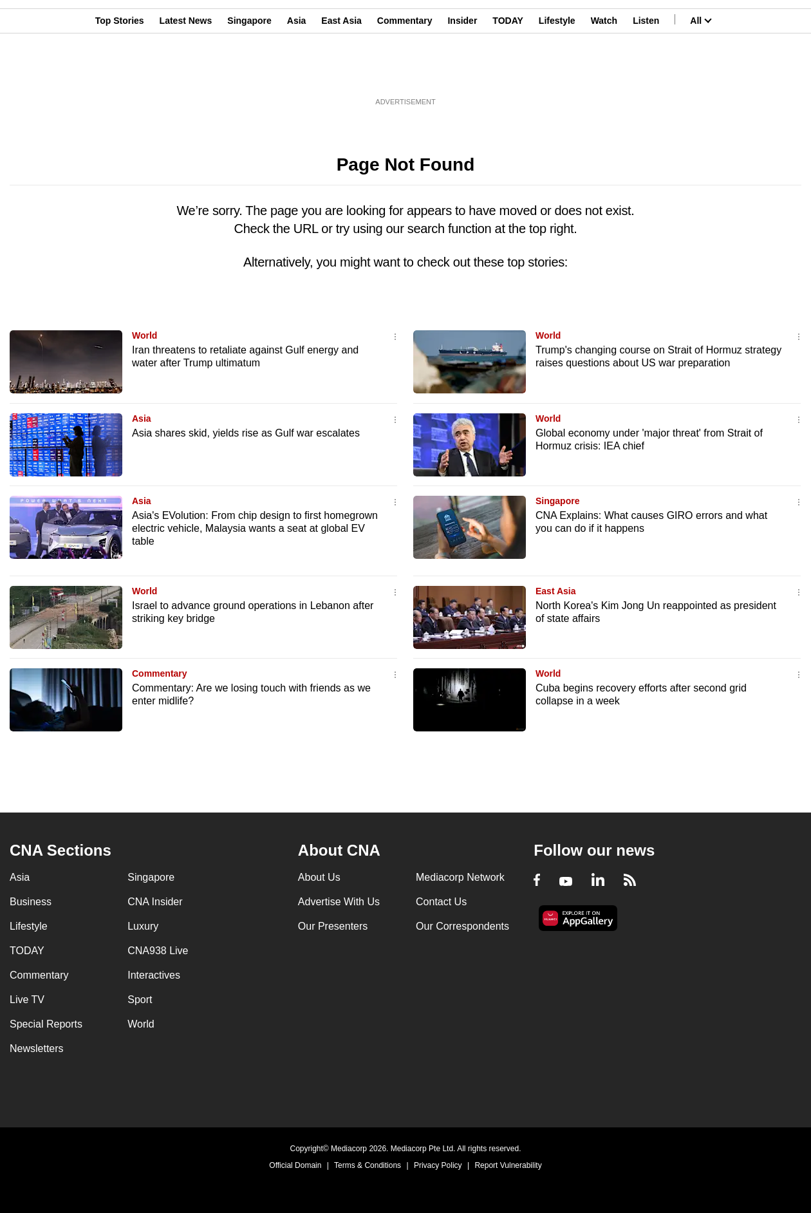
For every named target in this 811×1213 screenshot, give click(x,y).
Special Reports (46, 1024)
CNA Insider (154, 901)
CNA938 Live (157, 950)
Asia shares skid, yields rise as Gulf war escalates (246, 433)
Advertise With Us (339, 901)
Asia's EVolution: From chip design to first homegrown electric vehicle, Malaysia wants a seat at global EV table (255, 528)
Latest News (186, 73)
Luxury (142, 926)
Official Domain (295, 1165)
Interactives (153, 975)
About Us (319, 877)
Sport (139, 999)
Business (30, 901)
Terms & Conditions (367, 1165)
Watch (604, 73)
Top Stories (119, 73)
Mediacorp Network (460, 877)
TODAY (507, 73)
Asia (296, 73)
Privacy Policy (438, 1165)
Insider (462, 73)
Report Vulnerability (507, 1165)
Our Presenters (333, 926)
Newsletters (37, 1048)
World (144, 335)
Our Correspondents (462, 926)
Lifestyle (557, 73)
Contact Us (441, 901)
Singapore (249, 73)
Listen (646, 73)
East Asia (341, 73)
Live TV (27, 999)
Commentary (405, 73)
